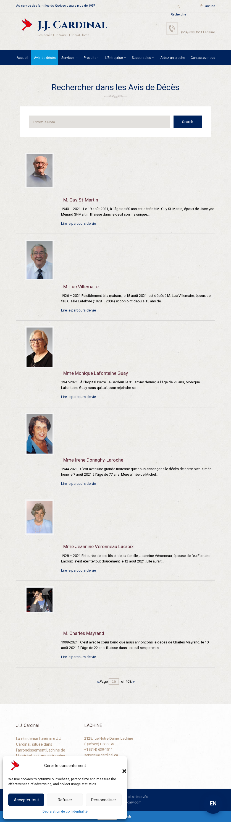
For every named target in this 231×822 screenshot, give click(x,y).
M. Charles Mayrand (83, 633)
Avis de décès (45, 58)
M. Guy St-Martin (80, 200)
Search (189, 122)
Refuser (65, 799)
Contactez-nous (203, 58)
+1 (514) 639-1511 (98, 749)
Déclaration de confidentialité (65, 811)
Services (68, 58)
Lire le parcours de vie (78, 223)
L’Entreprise (114, 58)
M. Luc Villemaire (81, 286)
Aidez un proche (172, 58)
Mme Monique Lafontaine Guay (95, 373)
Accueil (22, 58)
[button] (119, 765)
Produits (90, 58)
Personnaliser (103, 799)
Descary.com (131, 802)
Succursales (141, 58)
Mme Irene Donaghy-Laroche (93, 460)
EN (213, 803)
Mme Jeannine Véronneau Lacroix (98, 546)
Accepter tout (26, 799)
